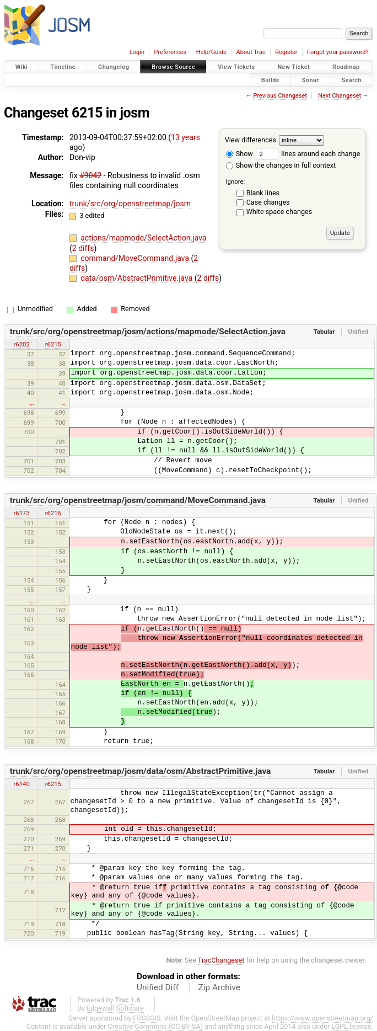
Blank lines (262, 193)
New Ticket (293, 67)
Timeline (63, 67)
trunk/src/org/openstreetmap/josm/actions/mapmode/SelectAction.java (148, 331)
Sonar (310, 79)
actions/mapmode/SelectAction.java (143, 237)
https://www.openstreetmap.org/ (322, 1018)
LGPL (339, 1026)
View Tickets (236, 67)
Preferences (170, 52)
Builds (270, 79)
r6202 (21, 344)
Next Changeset (339, 95)
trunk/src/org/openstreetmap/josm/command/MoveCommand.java (138, 500)
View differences (250, 140)
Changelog (113, 67)
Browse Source (173, 67)
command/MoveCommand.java (135, 258)
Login (137, 52)
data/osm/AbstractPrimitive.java (137, 278)
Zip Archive (219, 987)
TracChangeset (221, 960)
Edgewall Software (115, 1008)
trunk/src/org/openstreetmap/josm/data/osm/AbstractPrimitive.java (140, 771)
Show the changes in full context (281, 165)
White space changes (279, 211)
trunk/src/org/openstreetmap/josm (130, 203)
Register (286, 52)
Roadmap (346, 67)
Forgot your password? (338, 52)
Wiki (21, 67)
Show (239, 153)
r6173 (21, 513)
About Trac (251, 52)
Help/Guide (211, 52)
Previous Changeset (279, 95)
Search (351, 79)
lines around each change (308, 153)
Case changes (268, 202)
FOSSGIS (146, 1018)
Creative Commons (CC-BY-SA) (155, 1026)
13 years (185, 137)
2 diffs (83, 248)
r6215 (53, 344)
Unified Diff (158, 987)
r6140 (21, 784)
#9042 (90, 175)
